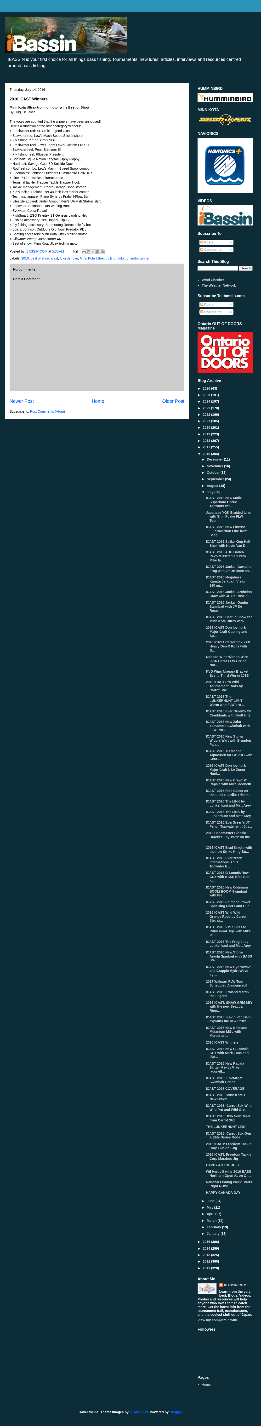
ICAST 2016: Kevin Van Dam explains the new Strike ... (228, 1019)
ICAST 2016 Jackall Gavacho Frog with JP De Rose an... (229, 569)
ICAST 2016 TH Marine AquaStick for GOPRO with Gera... (229, 755)
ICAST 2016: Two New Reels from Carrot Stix (228, 1118)
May (210, 1207)
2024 (207, 401)
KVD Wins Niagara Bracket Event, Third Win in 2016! (227, 673)
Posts (206, 242)
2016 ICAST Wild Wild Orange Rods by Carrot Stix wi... (226, 917)
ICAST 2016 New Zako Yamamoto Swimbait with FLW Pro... (228, 726)
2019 (207, 434)
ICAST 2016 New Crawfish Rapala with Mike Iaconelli (228, 782)
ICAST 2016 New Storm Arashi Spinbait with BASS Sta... (229, 956)
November (215, 466)
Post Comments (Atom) (47, 411)
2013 (207, 1255)
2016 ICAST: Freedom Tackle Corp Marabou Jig (228, 1156)
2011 (207, 1268)
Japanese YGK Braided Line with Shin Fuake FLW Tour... (228, 517)
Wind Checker (213, 280)
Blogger (176, 1412)
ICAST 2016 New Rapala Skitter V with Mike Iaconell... (225, 1068)
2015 (207, 1242)
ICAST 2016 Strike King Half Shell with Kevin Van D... (228, 544)
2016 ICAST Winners (222, 1042)
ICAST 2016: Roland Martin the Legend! (227, 994)
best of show (40, 258)
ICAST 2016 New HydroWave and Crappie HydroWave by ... (228, 971)
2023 (207, 408)
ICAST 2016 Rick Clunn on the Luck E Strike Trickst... (228, 793)
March (212, 1221)
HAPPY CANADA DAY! (224, 1193)
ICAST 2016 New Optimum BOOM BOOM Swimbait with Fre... (227, 891)
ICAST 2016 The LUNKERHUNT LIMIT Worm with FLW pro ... (225, 701)
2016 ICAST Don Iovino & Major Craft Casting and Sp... (226, 632)
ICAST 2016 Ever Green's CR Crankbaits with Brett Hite (229, 713)
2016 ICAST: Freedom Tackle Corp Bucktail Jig (228, 1146)
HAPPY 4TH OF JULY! (223, 1165)
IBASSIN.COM (36, 251)
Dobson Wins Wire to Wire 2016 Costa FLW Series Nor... (227, 661)
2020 (207, 427)
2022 (207, 414)
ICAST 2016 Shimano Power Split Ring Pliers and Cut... (228, 904)
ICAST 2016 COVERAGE (225, 1089)
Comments (210, 250)
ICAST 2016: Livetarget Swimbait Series (224, 1080)
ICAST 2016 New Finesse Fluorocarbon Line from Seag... (226, 531)
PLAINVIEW (139, 1412)
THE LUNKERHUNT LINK (226, 1127)
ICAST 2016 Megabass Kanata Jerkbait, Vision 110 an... (226, 581)
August (213, 486)
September (216, 479)
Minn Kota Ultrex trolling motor (102, 258)
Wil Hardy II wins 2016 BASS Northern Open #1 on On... (228, 1174)
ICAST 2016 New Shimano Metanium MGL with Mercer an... (226, 1032)
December (215, 459)
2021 (207, 421)
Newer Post (22, 401)
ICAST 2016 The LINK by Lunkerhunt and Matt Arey (228, 803)
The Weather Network (219, 285)
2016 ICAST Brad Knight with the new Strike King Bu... (229, 850)
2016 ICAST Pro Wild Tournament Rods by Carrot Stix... (224, 686)
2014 (207, 1248)
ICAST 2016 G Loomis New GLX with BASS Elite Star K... (228, 877)
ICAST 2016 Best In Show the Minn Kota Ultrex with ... (229, 619)
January (214, 1233)
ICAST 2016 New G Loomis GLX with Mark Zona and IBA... (227, 1053)
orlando (132, 258)
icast (54, 258)
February (214, 1227)
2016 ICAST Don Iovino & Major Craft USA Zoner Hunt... (226, 770)
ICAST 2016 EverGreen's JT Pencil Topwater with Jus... (229, 824)
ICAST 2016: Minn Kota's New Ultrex (225, 1097)
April (211, 1214)
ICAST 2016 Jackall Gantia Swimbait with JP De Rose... (227, 606)
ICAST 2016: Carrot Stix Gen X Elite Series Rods (228, 1135)
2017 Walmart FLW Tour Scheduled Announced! (226, 983)
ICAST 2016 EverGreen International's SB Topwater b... (224, 862)
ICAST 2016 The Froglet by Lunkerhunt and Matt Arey (228, 944)
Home (98, 401)
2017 (207, 447)
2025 (207, 395)
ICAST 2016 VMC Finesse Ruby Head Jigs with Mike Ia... (228, 931)
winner (144, 258)
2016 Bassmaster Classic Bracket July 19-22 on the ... (228, 837)
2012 (207, 1261)
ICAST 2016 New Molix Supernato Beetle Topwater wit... (224, 502)
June (211, 1201)
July (210, 492)
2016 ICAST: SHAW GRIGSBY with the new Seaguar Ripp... (229, 1007)
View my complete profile (218, 1320)
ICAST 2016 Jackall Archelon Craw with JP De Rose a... (229, 594)
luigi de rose (69, 258)
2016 (25, 258)
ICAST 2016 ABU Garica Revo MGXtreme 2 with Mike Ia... (226, 556)
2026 (207, 388)
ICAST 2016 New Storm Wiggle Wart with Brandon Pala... (228, 740)
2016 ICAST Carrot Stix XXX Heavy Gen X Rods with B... (228, 646)
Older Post (173, 401)
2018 (207, 441)
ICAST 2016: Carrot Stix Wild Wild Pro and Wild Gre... (228, 1108)
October (214, 472)
